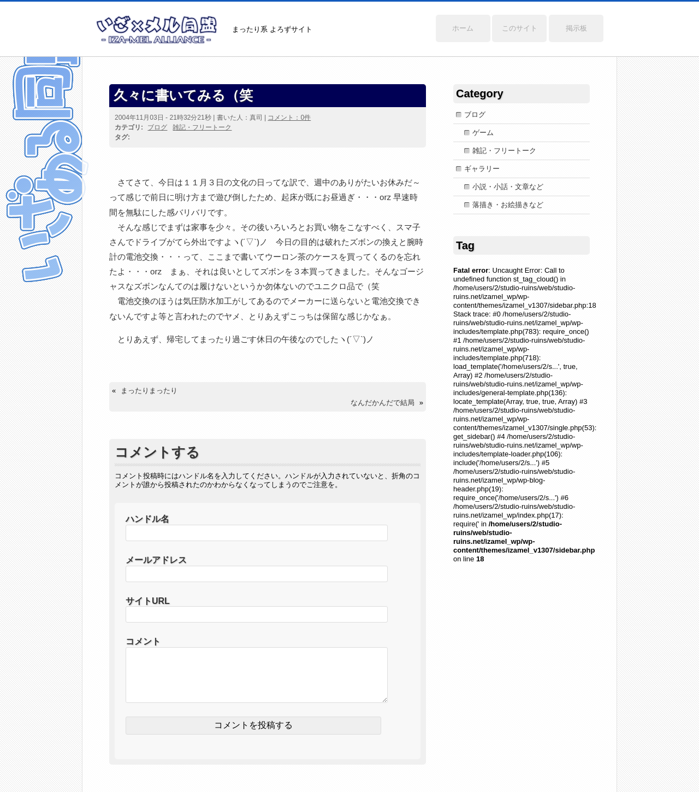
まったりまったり (149, 390)
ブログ (157, 127)
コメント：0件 (289, 117)
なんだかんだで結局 (382, 402)
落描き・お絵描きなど (507, 205)
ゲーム (483, 132)
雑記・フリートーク (202, 127)
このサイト (519, 28)
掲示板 (576, 28)
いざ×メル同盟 (157, 29)
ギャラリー (482, 169)
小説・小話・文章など (507, 187)
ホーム (462, 28)
